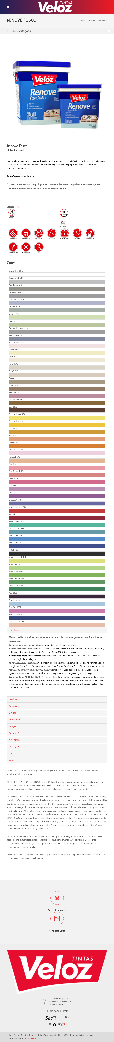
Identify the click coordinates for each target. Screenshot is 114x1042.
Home (83, 21)
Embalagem (14, 630)
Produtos (91, 21)
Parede (19, 207)
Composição (14, 733)
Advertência (14, 740)
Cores (11, 760)
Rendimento (14, 699)
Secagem (13, 726)
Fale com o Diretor (57, 1011)
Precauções (14, 747)
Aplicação (13, 706)
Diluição (12, 713)
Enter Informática (32, 1039)
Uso (10, 753)
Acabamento (14, 720)
